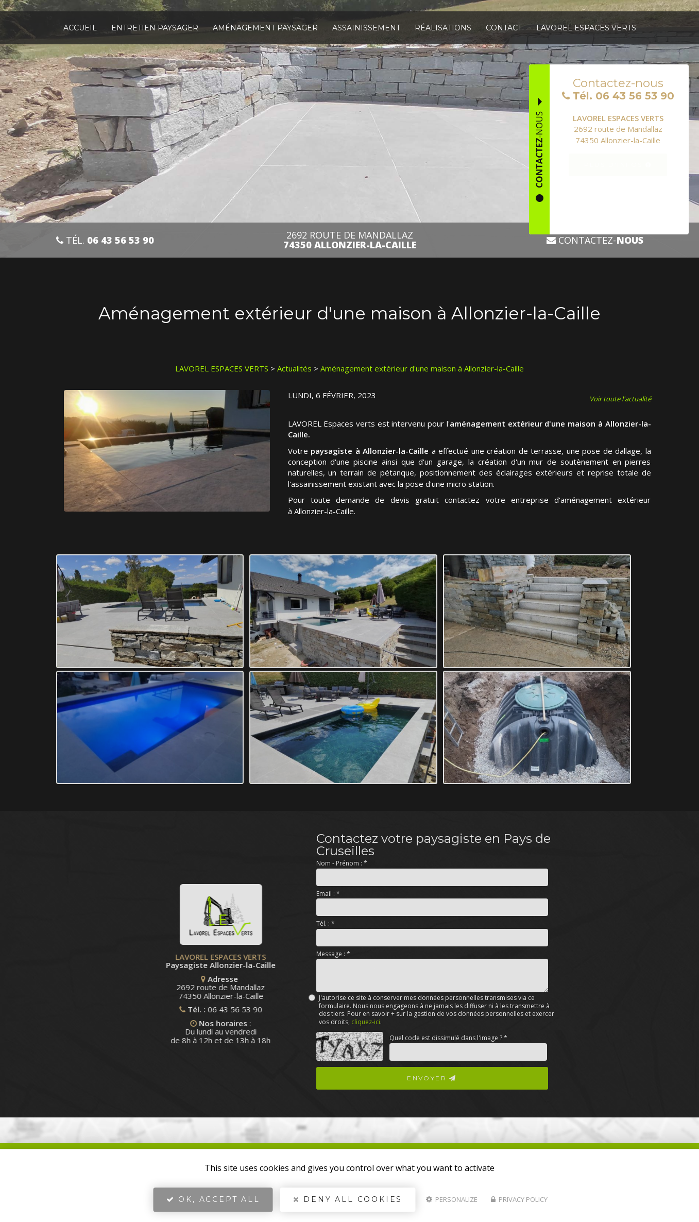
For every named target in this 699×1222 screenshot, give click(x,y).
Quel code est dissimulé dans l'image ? (448, 1037)
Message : (333, 953)
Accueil (80, 27)
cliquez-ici (365, 1021)
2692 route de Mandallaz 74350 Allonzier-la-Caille (178, 987)
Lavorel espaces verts (586, 27)
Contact (504, 27)
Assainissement (366, 27)
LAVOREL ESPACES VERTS (221, 368)
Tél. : (325, 923)
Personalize (452, 1199)
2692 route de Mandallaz (349, 240)
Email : (328, 893)
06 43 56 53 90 (192, 1009)
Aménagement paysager (265, 27)
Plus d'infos (618, 164)
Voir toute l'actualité (620, 398)
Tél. (105, 240)
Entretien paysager (154, 27)
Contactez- (595, 240)
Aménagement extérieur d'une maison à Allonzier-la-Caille (422, 368)
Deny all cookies (347, 1199)
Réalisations (443, 27)
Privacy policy (519, 1199)
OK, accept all (213, 1199)
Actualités (294, 368)
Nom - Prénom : (341, 863)
